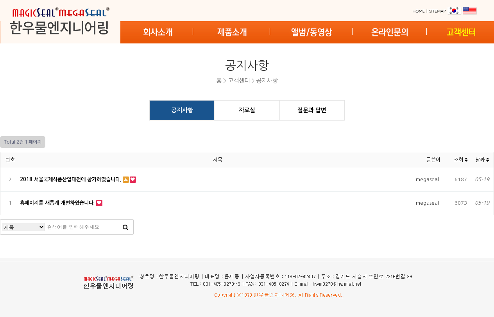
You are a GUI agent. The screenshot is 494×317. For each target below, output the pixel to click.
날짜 (482, 159)
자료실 (247, 110)
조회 (460, 159)
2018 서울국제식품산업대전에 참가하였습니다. (71, 179)
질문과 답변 (311, 110)
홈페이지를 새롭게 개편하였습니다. (58, 202)
